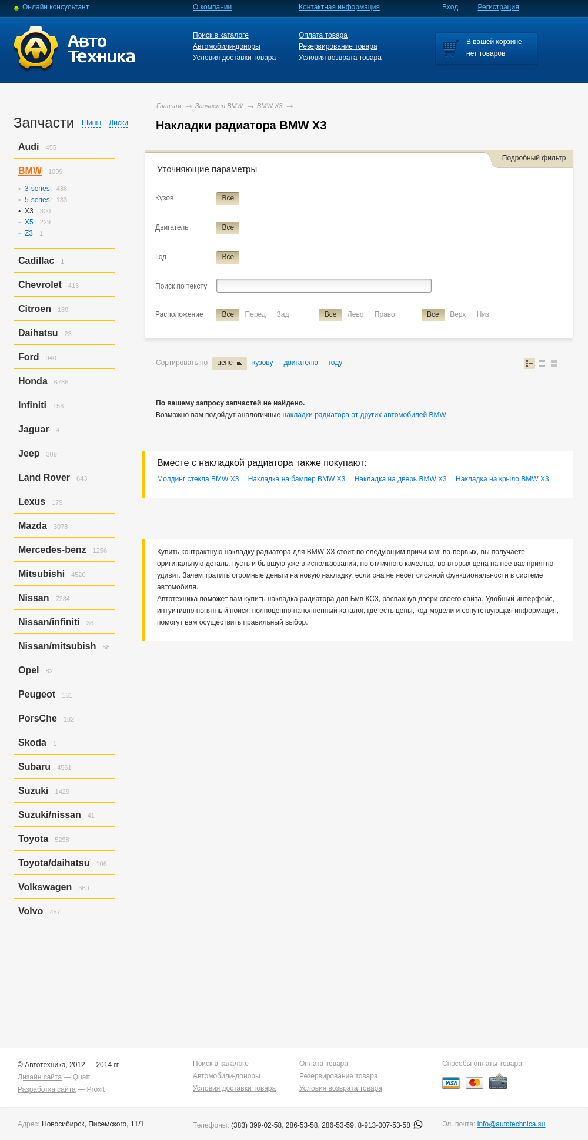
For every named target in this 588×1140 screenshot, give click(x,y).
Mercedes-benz (52, 550)
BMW (30, 171)
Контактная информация (339, 7)
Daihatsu (38, 333)
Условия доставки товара (234, 57)
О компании (212, 7)
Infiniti (32, 405)
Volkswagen (45, 887)
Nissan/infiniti (49, 622)
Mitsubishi (41, 574)
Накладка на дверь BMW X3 (401, 479)
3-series (37, 189)
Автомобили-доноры (226, 46)
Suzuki (33, 791)
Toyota (33, 839)
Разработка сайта (47, 1089)
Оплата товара (323, 35)
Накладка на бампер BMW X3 (297, 479)
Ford (28, 357)
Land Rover (44, 477)
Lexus (31, 502)
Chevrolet (40, 285)
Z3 (29, 233)
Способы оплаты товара (482, 1063)
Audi (28, 147)
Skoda (32, 742)
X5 (29, 222)
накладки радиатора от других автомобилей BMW (364, 415)
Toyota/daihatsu (54, 863)
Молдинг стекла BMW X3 (198, 479)
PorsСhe (37, 718)
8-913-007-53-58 (390, 1125)
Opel (28, 670)
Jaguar (33, 429)
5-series (37, 200)
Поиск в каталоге (221, 35)
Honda (33, 381)
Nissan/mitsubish (57, 646)
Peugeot (36, 694)
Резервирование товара (338, 46)
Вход (450, 7)
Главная (168, 105)
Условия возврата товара (340, 57)
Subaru (34, 767)
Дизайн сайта (40, 1077)
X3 (29, 211)
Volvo (30, 911)
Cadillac (36, 261)
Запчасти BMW (219, 105)
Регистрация (498, 7)
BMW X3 (269, 105)
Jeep (28, 453)
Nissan (33, 598)
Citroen (34, 309)
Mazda (32, 526)
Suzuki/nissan (49, 815)
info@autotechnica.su (511, 1124)
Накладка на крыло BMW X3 (502, 479)
